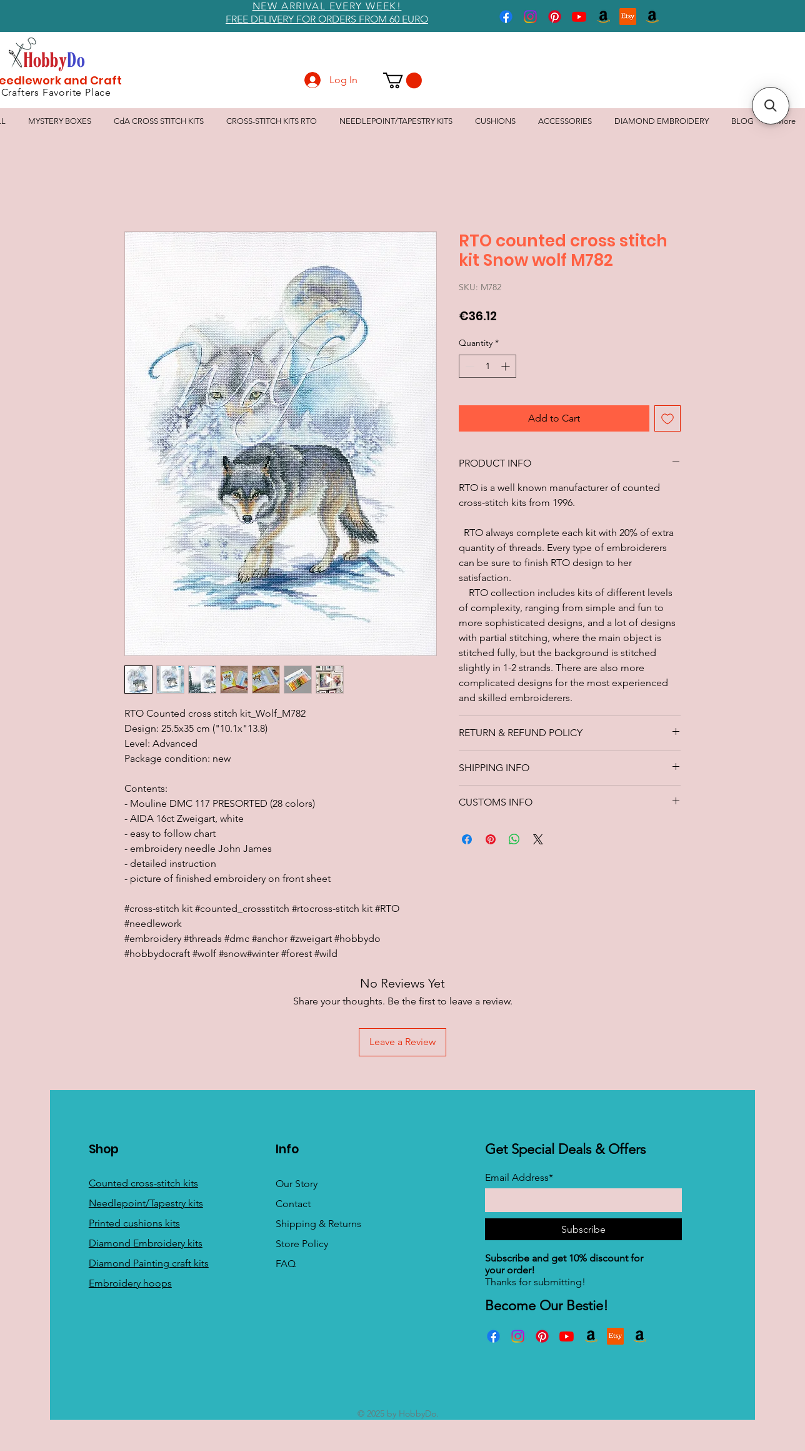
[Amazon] (603, 16)
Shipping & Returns (318, 1224)
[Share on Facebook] (466, 839)
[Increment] (506, 366)
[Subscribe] (583, 1229)
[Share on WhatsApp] (514, 839)
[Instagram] (530, 16)
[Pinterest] (554, 16)
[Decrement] (468, 366)
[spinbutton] (487, 366)
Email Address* (519, 1178)
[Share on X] (538, 839)
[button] (402, 80)
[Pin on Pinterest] (490, 839)
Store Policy (302, 1244)
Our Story (297, 1184)
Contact (293, 1204)
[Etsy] (627, 16)
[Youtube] (579, 16)
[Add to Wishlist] (667, 418)
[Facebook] (506, 16)
